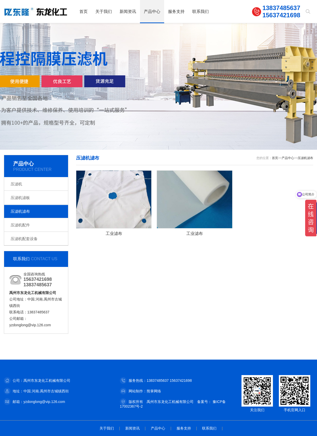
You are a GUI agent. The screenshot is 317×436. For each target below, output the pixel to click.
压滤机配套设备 (24, 238)
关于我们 (103, 11)
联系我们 (200, 11)
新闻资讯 (128, 11)
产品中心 (152, 11)
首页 (83, 11)
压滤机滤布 (20, 211)
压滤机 (16, 184)
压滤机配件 (20, 225)
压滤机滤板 (20, 197)
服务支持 (176, 11)
